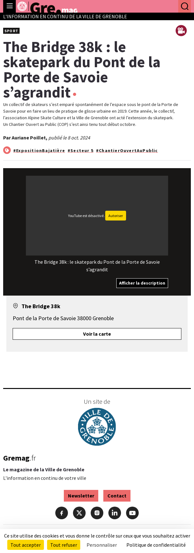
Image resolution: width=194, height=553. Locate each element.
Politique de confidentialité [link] (156, 545)
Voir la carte (97, 334)
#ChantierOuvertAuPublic (127, 150)
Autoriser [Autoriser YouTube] (115, 215)
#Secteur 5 (81, 150)
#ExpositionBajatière (39, 150)
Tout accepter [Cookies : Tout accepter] (25, 545)
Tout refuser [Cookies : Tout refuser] (63, 545)
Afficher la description (142, 283)
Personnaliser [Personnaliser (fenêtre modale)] (102, 545)
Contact (116, 495)
